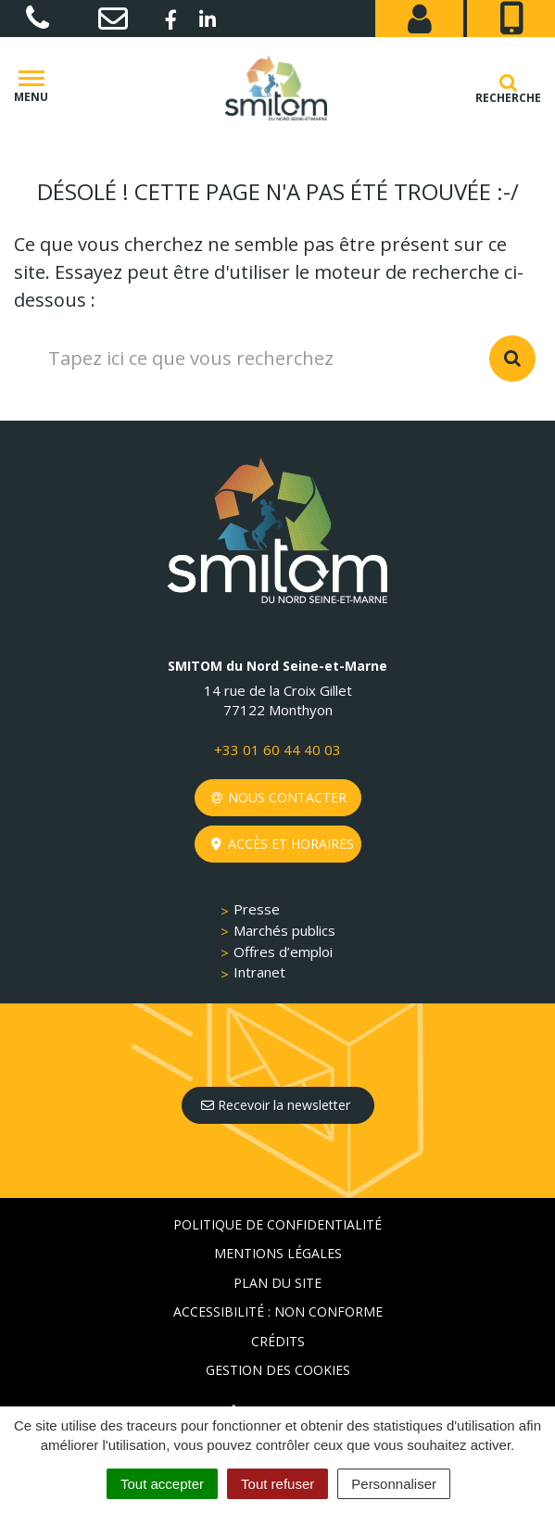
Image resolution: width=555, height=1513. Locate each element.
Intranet (259, 972)
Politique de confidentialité (277, 1224)
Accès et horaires (283, 843)
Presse (256, 909)
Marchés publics (284, 930)
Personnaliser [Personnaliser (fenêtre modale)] (393, 1484)
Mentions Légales (278, 1253)
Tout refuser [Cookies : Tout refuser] (277, 1484)
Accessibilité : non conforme (278, 1311)
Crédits (278, 1341)
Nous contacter (279, 797)
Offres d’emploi (283, 951)
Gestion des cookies (278, 1370)
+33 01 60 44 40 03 (277, 749)
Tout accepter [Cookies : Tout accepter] (162, 1484)
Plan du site (277, 1283)
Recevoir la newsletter (275, 1105)
